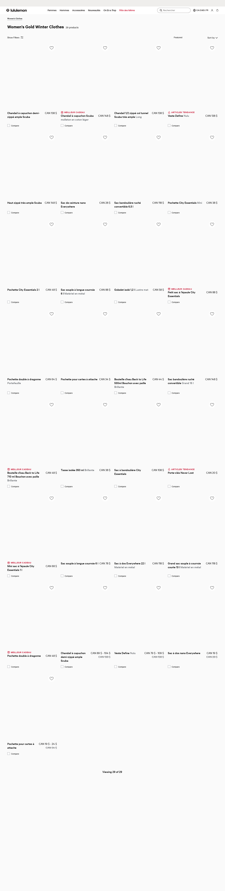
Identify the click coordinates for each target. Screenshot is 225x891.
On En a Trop (110, 10)
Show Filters (15, 37)
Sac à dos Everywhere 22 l (130, 565)
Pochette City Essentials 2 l (23, 289)
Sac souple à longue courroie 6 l (78, 291)
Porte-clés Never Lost (181, 472)
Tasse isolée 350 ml (77, 470)
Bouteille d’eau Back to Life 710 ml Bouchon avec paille (23, 476)
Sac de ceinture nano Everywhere (73, 204)
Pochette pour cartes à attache (79, 379)
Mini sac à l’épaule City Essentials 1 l (21, 568)
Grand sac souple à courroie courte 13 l (184, 565)
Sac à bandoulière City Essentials (128, 471)
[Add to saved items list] (51, 48)
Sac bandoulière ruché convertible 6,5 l (127, 204)
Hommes (64, 10)
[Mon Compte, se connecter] (212, 10)
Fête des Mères (127, 10)
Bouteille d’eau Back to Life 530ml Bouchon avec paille (130, 382)
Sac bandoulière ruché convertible (181, 381)
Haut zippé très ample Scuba (24, 202)
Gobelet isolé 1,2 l (131, 289)
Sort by (198, 37)
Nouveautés (94, 10)
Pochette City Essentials (185, 202)
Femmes (52, 10)
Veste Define (178, 115)
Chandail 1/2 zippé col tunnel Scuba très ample (131, 114)
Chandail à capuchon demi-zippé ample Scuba (23, 114)
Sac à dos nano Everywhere (184, 653)
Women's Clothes (14, 18)
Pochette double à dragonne (24, 381)
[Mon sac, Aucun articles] (217, 10)
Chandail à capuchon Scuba (77, 117)
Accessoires (78, 10)
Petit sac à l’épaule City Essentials (182, 294)
